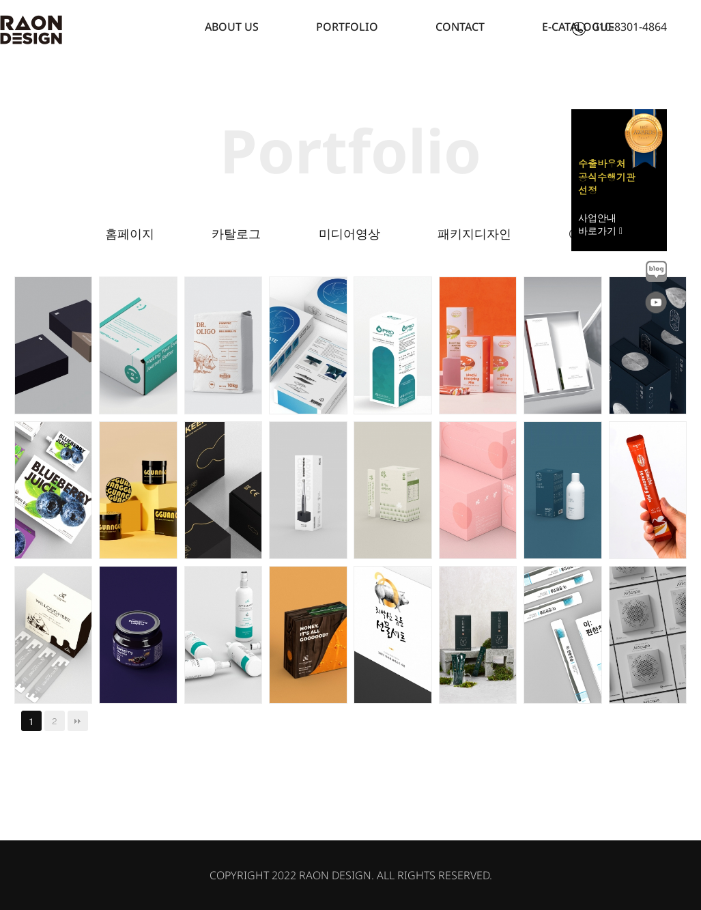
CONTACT (460, 26)
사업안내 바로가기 (600, 224)
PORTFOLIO (347, 26)
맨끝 (78, 721)
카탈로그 (236, 233)
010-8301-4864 (619, 26)
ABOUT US (232, 26)
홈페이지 (129, 233)
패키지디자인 (474, 233)
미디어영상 (349, 233)
